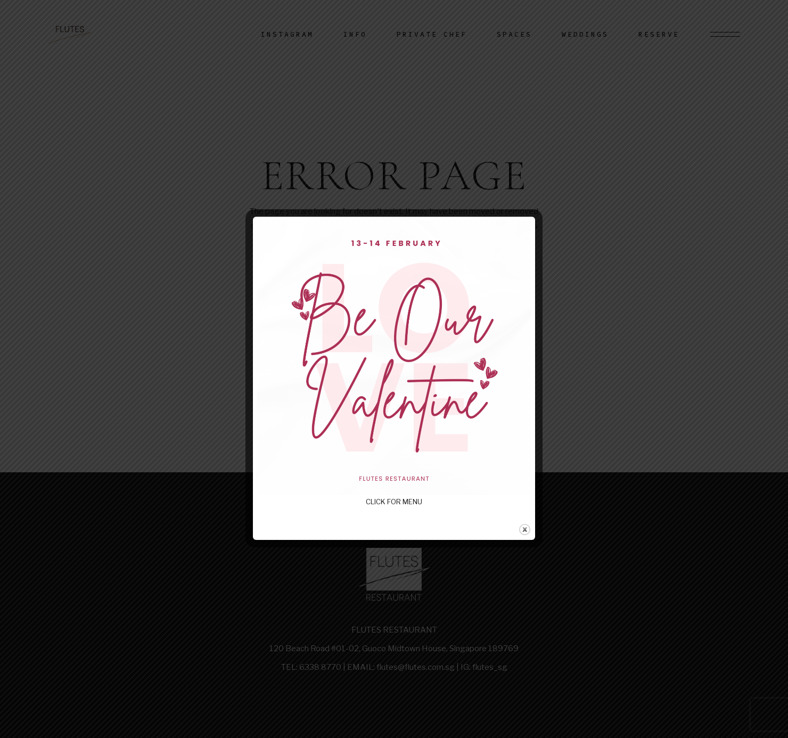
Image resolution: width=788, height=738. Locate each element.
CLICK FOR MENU (394, 501)
